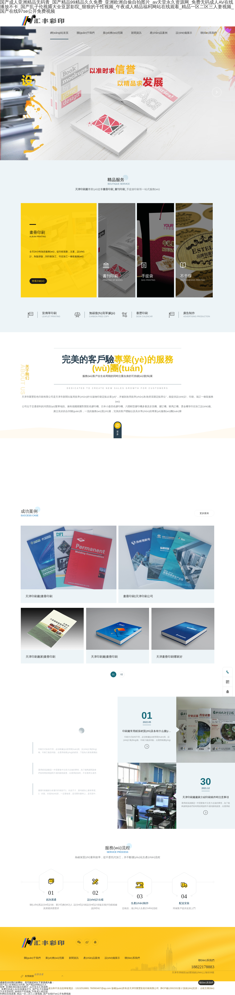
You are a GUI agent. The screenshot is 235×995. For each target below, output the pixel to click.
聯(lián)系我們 (132, 957)
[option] (117, 597)
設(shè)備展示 (112, 957)
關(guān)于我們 (32, 957)
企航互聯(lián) (207, 988)
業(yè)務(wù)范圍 (54, 957)
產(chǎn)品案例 (91, 957)
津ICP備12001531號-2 (171, 988)
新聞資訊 (74, 957)
